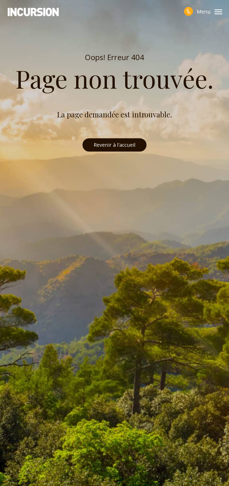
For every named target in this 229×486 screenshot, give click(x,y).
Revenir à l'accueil (114, 144)
